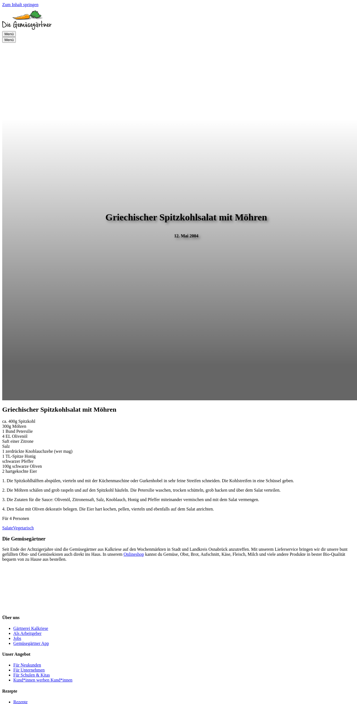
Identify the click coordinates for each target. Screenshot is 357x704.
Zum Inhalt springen (20, 4)
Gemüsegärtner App (31, 643)
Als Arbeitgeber (27, 633)
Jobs (17, 638)
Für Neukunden (27, 665)
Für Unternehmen (29, 670)
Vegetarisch (23, 528)
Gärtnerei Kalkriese (30, 628)
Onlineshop (134, 554)
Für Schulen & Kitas (31, 675)
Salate (7, 528)
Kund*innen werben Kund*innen (42, 680)
